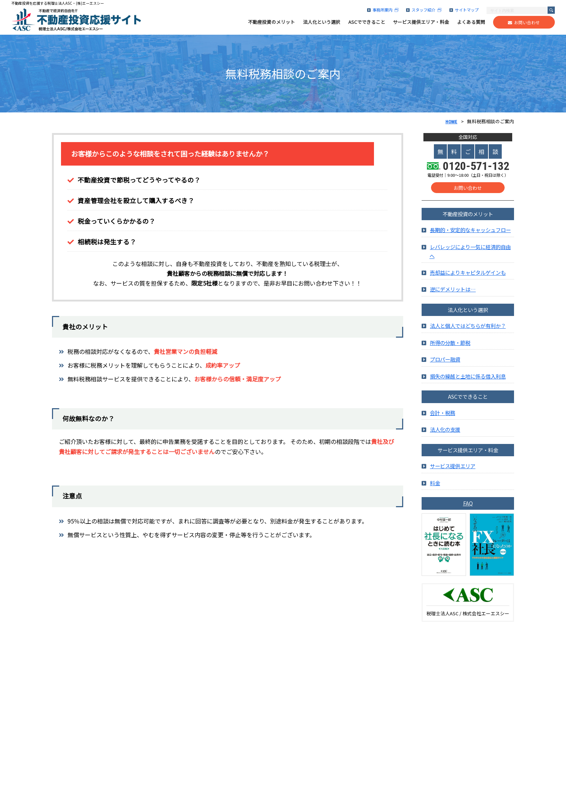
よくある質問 (471, 22)
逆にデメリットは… (453, 290)
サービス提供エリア (452, 467)
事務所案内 (383, 10)
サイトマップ (464, 10)
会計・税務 (442, 414)
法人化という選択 (321, 22)
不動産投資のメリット (271, 22)
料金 (435, 484)
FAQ (468, 504)
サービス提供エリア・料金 (421, 22)
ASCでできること (366, 22)
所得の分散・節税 (450, 343)
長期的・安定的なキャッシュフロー (470, 231)
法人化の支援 (445, 431)
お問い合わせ (524, 22)
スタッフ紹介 (423, 10)
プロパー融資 (445, 360)
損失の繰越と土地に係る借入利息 (468, 377)
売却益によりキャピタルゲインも (468, 273)
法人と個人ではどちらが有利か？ (468, 327)
